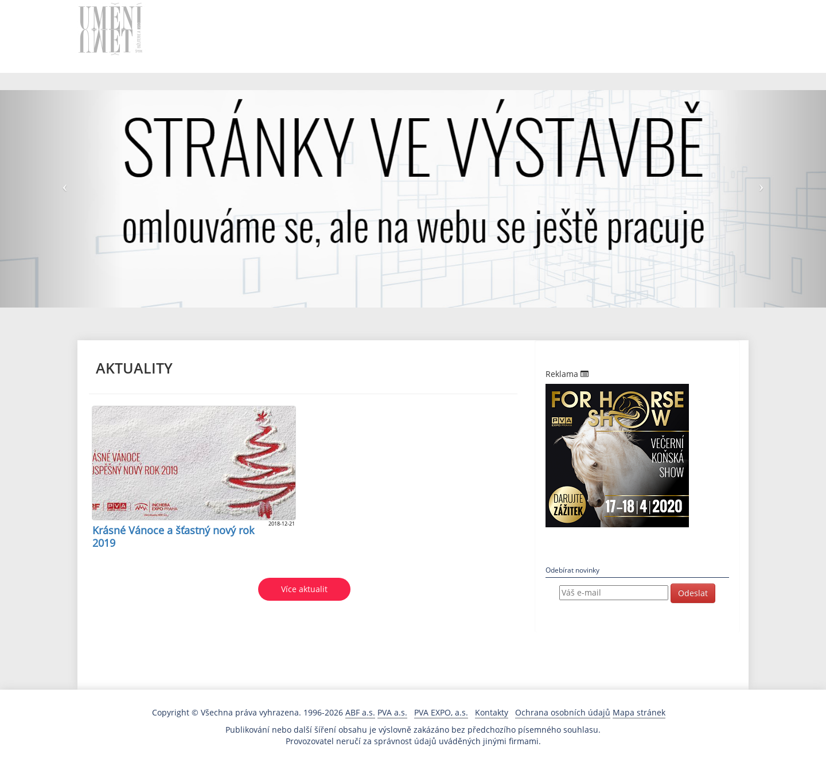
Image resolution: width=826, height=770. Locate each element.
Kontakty (491, 712)
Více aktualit (304, 589)
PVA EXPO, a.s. (441, 712)
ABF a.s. (360, 712)
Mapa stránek (639, 712)
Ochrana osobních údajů (562, 712)
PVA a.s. (392, 712)
